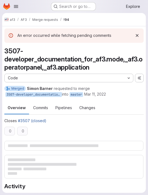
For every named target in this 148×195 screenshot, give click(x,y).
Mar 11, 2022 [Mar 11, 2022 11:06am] (95, 94)
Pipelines (63, 107)
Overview (17, 107)
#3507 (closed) (32, 120)
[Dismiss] (137, 35)
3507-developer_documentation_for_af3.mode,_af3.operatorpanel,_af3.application (34, 94)
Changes (87, 107)
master (76, 94)
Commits (40, 107)
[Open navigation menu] (16, 6)
